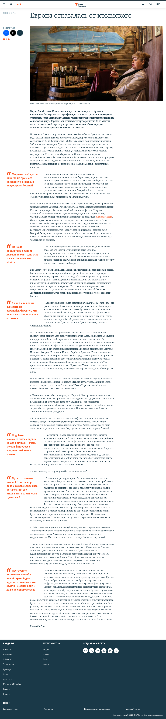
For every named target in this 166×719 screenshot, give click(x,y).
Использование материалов (97, 709)
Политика (7, 655)
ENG (150, 4)
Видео (46, 650)
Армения (7, 679)
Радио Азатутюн (10, 709)
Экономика (8, 664)
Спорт (6, 674)
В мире (6, 694)
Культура (7, 669)
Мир (19, 4)
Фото (45, 660)
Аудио (46, 664)
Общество (7, 660)
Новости (7, 650)
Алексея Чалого (104, 217)
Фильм (46, 655)
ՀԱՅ (158, 4)
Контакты (48, 709)
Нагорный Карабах (12, 684)
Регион (6, 689)
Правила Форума (132, 709)
